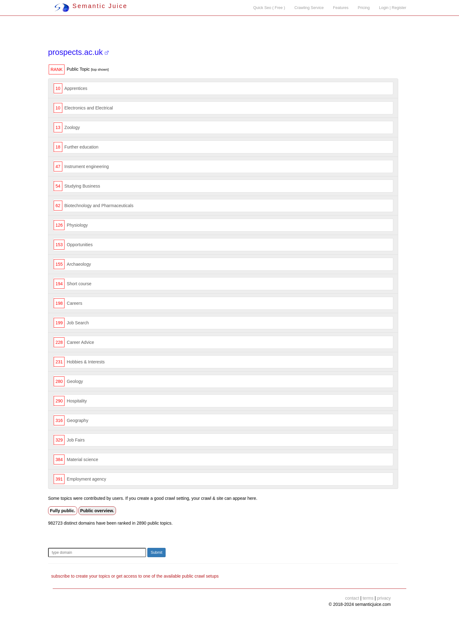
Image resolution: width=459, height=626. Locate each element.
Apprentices (76, 88)
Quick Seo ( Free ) (269, 8)
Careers (74, 303)
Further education (82, 146)
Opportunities (79, 244)
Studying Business (82, 186)
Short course (79, 283)
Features (341, 8)
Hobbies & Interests (86, 361)
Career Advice (80, 342)
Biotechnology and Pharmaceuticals (99, 205)
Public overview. (97, 510)
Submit (156, 552)
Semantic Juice (90, 5)
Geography (77, 420)
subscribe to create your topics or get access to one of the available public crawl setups (135, 576)
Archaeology (79, 264)
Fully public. (62, 510)
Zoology (72, 127)
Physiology (77, 225)
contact (352, 598)
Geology (75, 381)
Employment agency (86, 479)
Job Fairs (76, 439)
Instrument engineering (87, 166)
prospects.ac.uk (78, 52)
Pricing (364, 8)
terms (368, 598)
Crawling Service (308, 8)
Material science (82, 459)
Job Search (78, 322)
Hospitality (77, 400)
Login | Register (392, 8)
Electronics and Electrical (89, 107)
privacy (384, 598)
